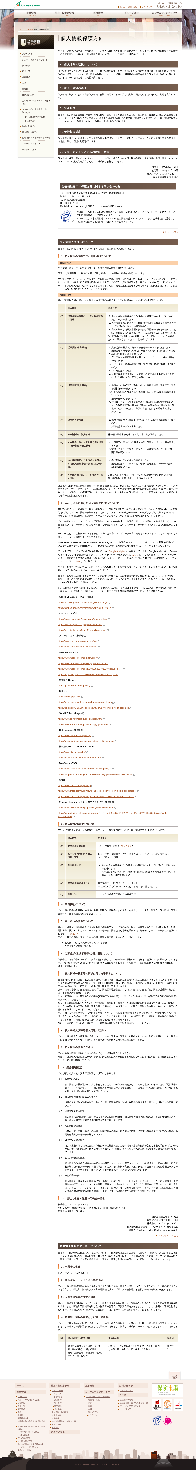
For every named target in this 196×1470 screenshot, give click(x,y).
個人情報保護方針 (25, 1441)
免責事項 (55, 1427)
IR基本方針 (56, 1424)
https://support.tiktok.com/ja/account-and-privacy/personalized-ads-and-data (95, 774)
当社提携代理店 (126, 1400)
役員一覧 (21, 1406)
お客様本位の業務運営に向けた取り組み (32, 1427)
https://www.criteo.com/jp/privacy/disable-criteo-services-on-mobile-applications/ (97, 791)
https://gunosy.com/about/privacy (74, 685)
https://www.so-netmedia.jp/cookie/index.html (80, 719)
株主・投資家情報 (64, 14)
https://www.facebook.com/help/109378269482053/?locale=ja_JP (90, 669)
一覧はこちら (125, 846)
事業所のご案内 (24, 1450)
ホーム (122, 7)
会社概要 (21, 1403)
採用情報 (98, 14)
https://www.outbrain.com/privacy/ (74, 735)
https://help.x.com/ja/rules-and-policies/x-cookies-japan (85, 702)
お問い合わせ (133, 7)
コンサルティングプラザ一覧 (98, 1397)
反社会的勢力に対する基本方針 (31, 1444)
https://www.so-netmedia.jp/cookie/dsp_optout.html (83, 724)
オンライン (93, 1415)
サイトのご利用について (130, 1406)
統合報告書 (56, 1415)
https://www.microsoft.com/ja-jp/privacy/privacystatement (86, 807)
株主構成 (55, 1418)
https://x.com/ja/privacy (69, 696)
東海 (90, 1406)
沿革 (19, 1412)
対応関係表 (24, 1435)
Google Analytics (117, 551)
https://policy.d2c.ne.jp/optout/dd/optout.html (79, 757)
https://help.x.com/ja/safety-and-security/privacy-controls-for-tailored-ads (93, 707)
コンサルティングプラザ (165, 14)
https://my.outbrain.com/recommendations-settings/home (86, 741)
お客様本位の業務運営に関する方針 (32, 1422)
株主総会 (58, 1406)
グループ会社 (131, 14)
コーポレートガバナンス (28, 1447)
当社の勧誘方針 (24, 1438)
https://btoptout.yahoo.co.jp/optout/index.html (80, 624)
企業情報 (30, 14)
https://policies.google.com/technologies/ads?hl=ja (82, 602)
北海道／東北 (94, 1400)
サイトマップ (147, 7)
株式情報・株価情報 (60, 1412)
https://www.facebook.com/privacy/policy (78, 657)
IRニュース (56, 1394)
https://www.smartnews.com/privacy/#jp (77, 641)
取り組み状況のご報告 (29, 1432)
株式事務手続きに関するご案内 (65, 1421)
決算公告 (58, 1400)
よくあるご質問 (126, 1391)
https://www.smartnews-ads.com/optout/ (77, 646)
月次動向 (58, 1409)
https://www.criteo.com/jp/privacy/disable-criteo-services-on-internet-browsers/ (96, 796)
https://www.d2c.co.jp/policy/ (72, 752)
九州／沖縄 (93, 1412)
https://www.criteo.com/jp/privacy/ (74, 785)
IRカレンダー (57, 1391)
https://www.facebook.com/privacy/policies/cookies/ (83, 663)
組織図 (20, 1415)
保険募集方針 (23, 1418)
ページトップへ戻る (168, 232)
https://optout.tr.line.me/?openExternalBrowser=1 (82, 630)
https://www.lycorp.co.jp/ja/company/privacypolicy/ (82, 619)
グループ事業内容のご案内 (29, 1400)
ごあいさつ (22, 1397)
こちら (135, 554)
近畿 (90, 1409)
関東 (90, 1403)
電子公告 (58, 1403)
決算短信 (58, 1397)
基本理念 (21, 1409)
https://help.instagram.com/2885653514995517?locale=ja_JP (88, 674)
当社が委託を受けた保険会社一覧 (134, 1403)
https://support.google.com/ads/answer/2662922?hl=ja (84, 608)
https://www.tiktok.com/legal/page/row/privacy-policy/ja (84, 768)
